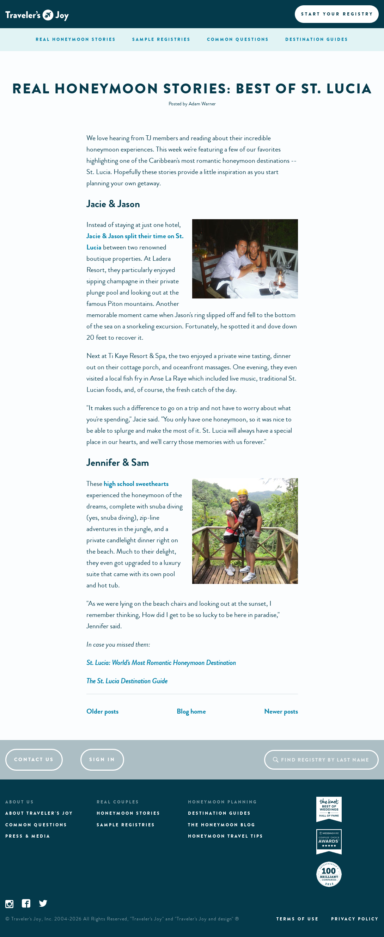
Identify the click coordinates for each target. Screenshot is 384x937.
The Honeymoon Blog (221, 825)
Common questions (36, 825)
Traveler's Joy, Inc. (32, 919)
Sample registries (126, 825)
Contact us (34, 759)
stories (76, 39)
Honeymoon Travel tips (225, 836)
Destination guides (219, 813)
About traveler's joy (39, 813)
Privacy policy (355, 919)
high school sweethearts (136, 484)
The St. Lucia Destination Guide (126, 681)
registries (161, 39)
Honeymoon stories (128, 813)
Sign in (102, 759)
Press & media (27, 836)
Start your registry (337, 14)
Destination (316, 39)
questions (238, 39)
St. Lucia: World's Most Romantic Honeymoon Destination (161, 663)
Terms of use (297, 919)
